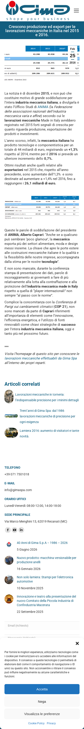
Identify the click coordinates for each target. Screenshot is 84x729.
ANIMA (43, 107)
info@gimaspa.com (18, 490)
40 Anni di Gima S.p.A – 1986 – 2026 (42, 543)
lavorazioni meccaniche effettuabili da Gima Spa (40, 358)
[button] (77, 643)
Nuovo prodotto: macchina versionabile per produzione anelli (46, 560)
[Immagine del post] (8, 544)
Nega (42, 701)
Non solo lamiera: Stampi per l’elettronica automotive (45, 579)
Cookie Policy (36, 723)
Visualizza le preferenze (42, 714)
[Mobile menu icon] (76, 10)
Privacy (51, 723)
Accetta (41, 689)
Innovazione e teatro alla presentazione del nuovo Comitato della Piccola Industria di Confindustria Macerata (46, 601)
